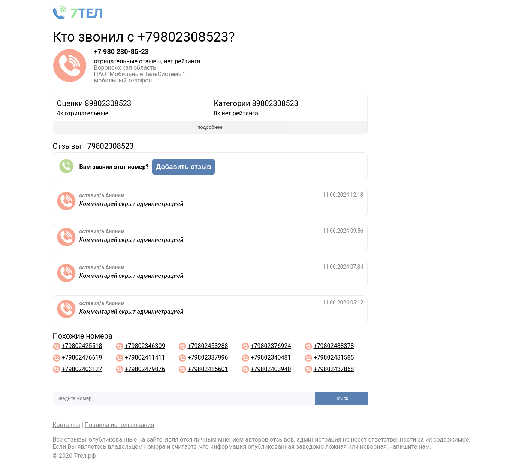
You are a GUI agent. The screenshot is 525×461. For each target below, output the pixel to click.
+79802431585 (333, 357)
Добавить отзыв (183, 166)
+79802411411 (144, 357)
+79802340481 (270, 357)
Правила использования (119, 424)
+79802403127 (81, 369)
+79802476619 (81, 357)
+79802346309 (144, 345)
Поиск (341, 398)
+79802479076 (144, 369)
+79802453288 (207, 345)
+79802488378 (333, 345)
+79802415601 (207, 369)
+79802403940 (270, 369)
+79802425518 (81, 345)
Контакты (66, 424)
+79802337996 (207, 357)
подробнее (210, 127)
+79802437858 (333, 369)
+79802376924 (270, 345)
